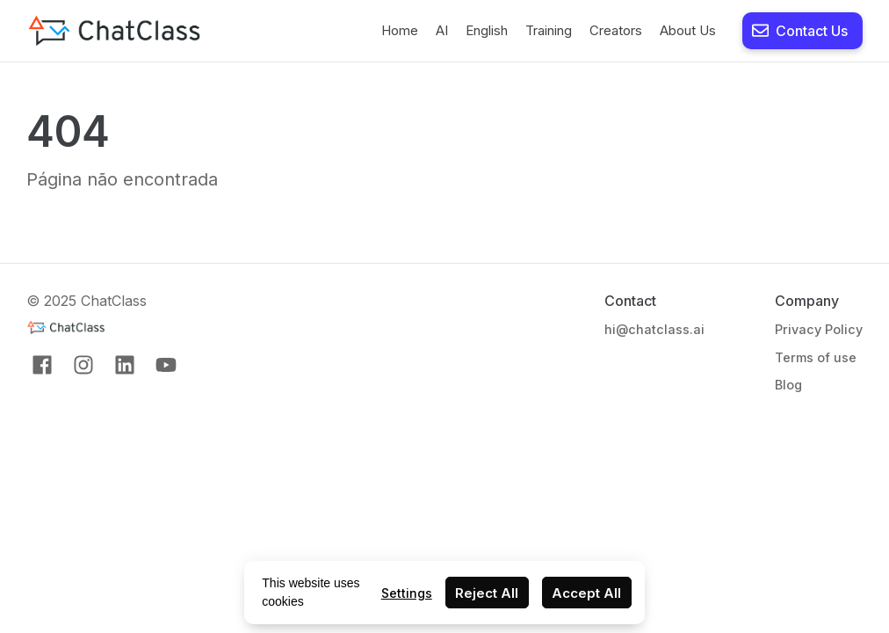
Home (399, 30)
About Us (688, 30)
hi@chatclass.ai (654, 329)
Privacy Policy (819, 329)
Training (548, 30)
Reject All (486, 593)
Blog (788, 384)
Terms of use (815, 357)
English (487, 30)
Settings (406, 593)
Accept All (586, 593)
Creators (615, 30)
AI (442, 30)
